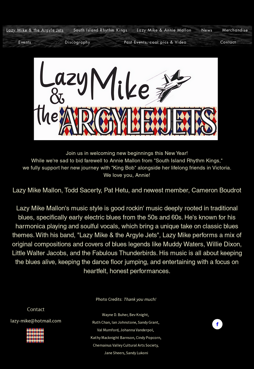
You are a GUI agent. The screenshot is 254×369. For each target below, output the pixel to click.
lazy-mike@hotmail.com (35, 321)
